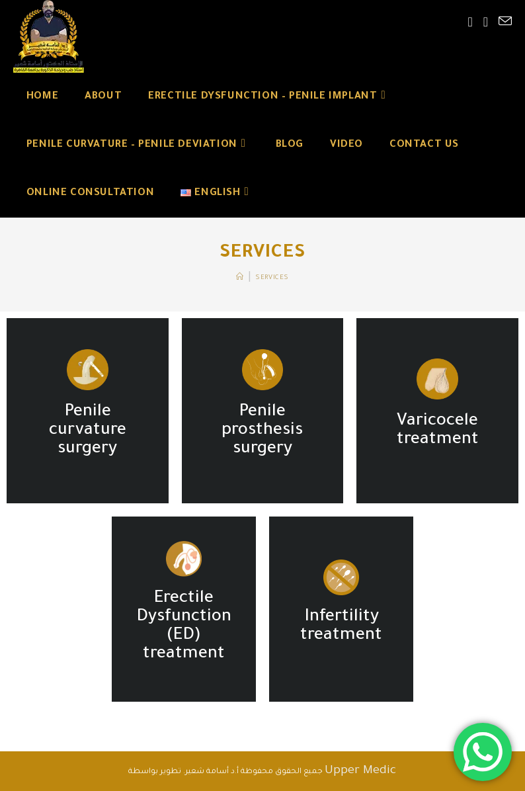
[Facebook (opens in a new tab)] (470, 23)
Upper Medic (360, 771)
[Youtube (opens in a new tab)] (485, 23)
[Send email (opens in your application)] (505, 22)
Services (272, 278)
